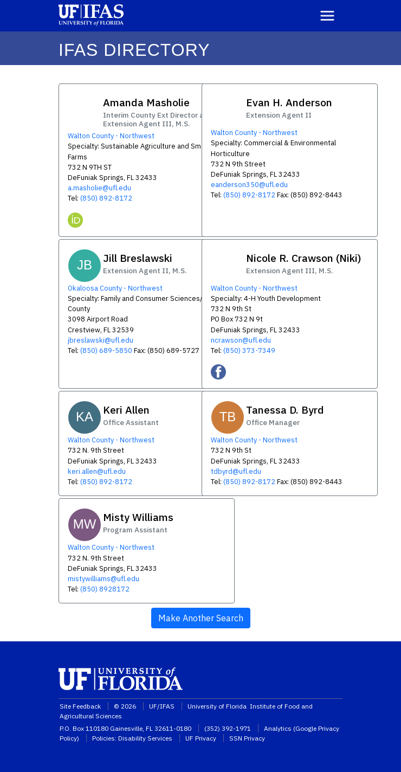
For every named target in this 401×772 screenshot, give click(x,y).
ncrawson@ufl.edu (241, 340)
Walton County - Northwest (111, 135)
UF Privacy (200, 738)
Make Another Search (200, 618)
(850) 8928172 (105, 589)
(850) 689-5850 (106, 350)
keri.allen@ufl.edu (97, 471)
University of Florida (217, 706)
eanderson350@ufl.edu (249, 184)
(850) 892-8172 (106, 198)
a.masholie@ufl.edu (99, 187)
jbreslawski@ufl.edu (100, 340)
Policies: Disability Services (132, 738)
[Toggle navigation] (327, 16)
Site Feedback (80, 706)
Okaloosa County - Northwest (115, 288)
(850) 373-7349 (249, 350)
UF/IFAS (161, 706)
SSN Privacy (247, 738)
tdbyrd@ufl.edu (236, 471)
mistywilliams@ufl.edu (103, 578)
